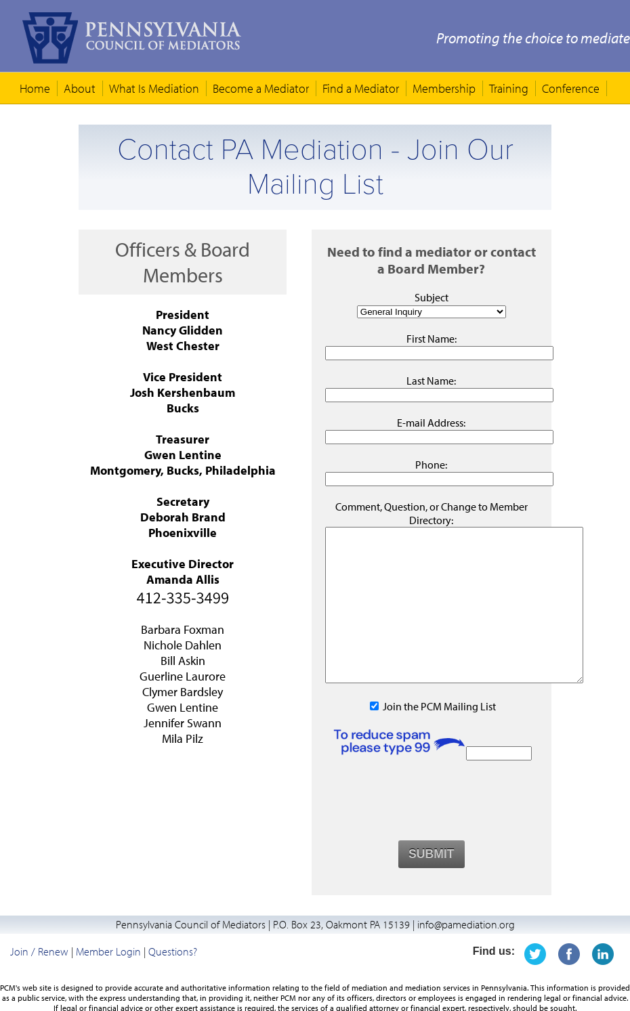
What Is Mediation (154, 88)
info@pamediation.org (466, 955)
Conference (571, 88)
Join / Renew (39, 982)
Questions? (172, 982)
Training (508, 88)
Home (35, 88)
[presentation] (431, 830)
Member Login (108, 982)
